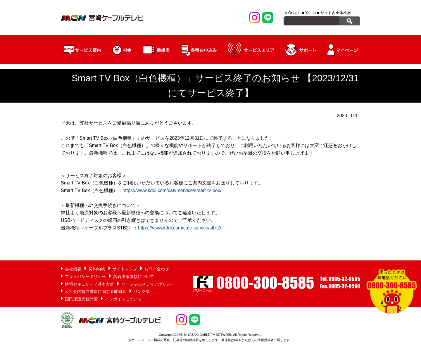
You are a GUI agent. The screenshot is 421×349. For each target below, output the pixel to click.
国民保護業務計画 (81, 299)
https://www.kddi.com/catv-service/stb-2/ (179, 227)
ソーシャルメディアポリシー (148, 284)
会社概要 (73, 269)
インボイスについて (123, 299)
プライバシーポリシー (85, 276)
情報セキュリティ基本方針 (89, 284)
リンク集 (142, 291)
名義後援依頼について (133, 276)
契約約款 (97, 269)
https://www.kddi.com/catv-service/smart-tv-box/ (171, 190)
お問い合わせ (156, 269)
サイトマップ (125, 269)
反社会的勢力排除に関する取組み (95, 291)
